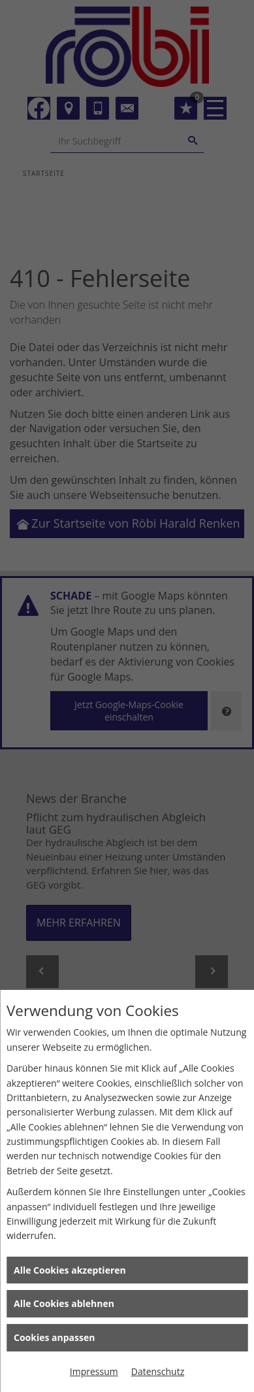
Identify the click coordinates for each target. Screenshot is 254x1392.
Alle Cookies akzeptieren (70, 1270)
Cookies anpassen (54, 1337)
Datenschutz (157, 1371)
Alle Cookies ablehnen (64, 1303)
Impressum (94, 1371)
